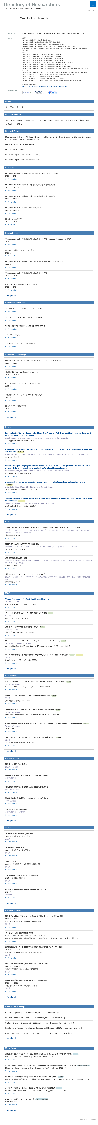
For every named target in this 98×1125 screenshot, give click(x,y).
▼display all (11, 296)
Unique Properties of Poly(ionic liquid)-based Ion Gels (27, 599)
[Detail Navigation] (93, 4)
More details (11, 179)
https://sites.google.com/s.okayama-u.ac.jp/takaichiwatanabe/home (45, 86)
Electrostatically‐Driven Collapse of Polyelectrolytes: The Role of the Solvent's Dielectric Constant (45, 482)
